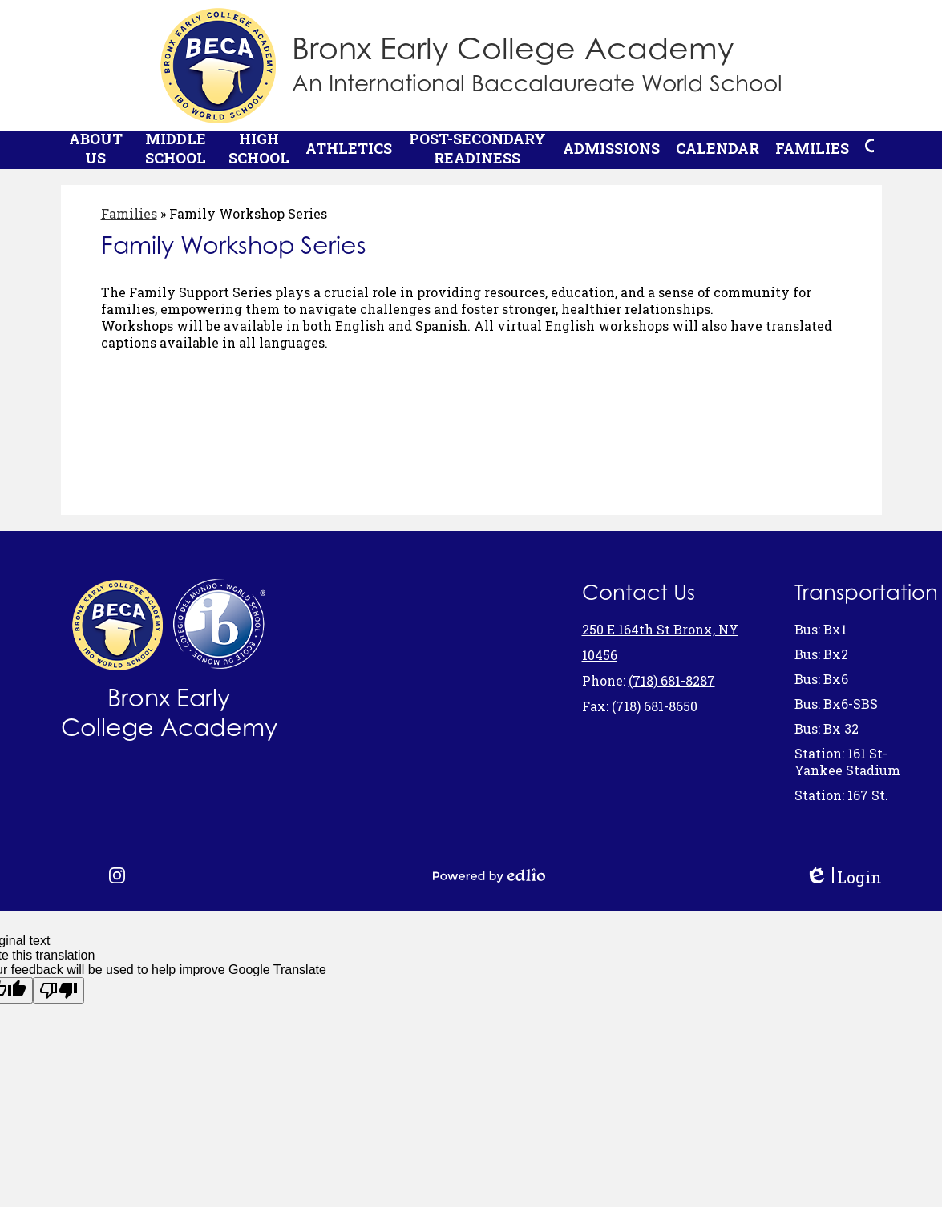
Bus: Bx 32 (826, 728)
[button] (96, 155)
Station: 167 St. (841, 795)
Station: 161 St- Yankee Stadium (847, 762)
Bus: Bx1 (820, 629)
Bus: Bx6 (821, 678)
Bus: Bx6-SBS (836, 703)
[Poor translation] (58, 990)
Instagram (117, 875)
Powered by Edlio (489, 875)
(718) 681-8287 (672, 680)
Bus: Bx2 (821, 654)
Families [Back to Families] (129, 223)
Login (843, 877)
